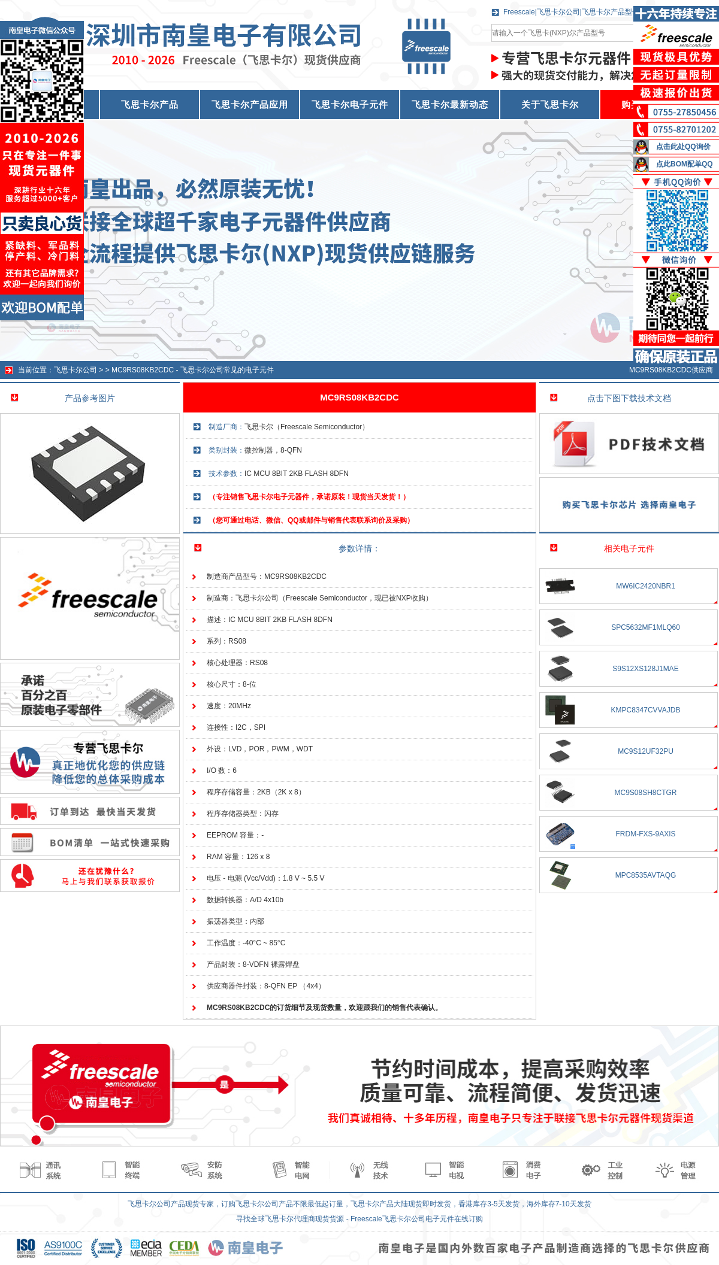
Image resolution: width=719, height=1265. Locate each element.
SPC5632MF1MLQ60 (645, 627)
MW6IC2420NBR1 (645, 586)
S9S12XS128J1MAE (645, 669)
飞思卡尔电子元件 (350, 104)
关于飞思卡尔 (550, 104)
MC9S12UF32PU (645, 751)
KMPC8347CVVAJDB (646, 710)
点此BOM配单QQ (684, 164)
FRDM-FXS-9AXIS (645, 834)
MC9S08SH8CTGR (645, 792)
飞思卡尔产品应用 (250, 104)
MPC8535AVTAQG (645, 875)
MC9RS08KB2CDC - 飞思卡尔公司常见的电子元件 (192, 370)
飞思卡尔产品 (150, 104)
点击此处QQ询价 (683, 146)
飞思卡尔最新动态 (450, 104)
